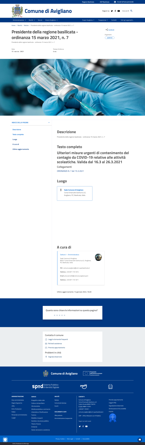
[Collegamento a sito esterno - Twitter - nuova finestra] (112, 11)
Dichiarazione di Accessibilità (117, 409)
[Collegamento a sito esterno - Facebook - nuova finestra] (115, 11)
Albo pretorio (58, 415)
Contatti (82, 397)
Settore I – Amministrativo (69, 254)
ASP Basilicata (104, 2)
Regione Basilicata (88, 2)
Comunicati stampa (60, 403)
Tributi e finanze (36, 424)
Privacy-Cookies (60, 439)
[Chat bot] (139, 439)
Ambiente (34, 427)
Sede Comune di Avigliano (73, 190)
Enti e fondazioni (16, 409)
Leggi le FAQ (112, 403)
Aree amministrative (18, 400)
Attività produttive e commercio (40, 409)
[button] (124, 2)
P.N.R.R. (111, 411)
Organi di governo (17, 403)
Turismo (33, 415)
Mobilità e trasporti (37, 418)
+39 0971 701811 (84, 409)
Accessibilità (86, 439)
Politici (13, 412)
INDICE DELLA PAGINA (20, 122)
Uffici (13, 406)
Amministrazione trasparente (63, 418)
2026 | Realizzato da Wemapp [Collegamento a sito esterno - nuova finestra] (20, 444)
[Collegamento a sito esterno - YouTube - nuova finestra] (118, 11)
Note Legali (70, 439)
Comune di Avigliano (48, 11)
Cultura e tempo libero (38, 403)
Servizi (33, 397)
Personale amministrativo (19, 415)
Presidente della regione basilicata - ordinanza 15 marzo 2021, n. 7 (52, 25)
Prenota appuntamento (116, 400)
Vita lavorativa (35, 406)
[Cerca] (131, 11)
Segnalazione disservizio (116, 406)
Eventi (56, 406)
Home (13, 25)
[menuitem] (87, 20)
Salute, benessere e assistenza (40, 430)
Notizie (26, 25)
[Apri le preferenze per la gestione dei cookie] (5, 439)
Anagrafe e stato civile (38, 400)
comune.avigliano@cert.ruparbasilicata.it (91, 412)
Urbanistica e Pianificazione (39, 412)
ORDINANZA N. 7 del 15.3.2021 (70, 170)
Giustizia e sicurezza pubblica (40, 421)
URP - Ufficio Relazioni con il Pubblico (90, 416)
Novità (20, 25)
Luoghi (14, 418)
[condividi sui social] (110, 29)
